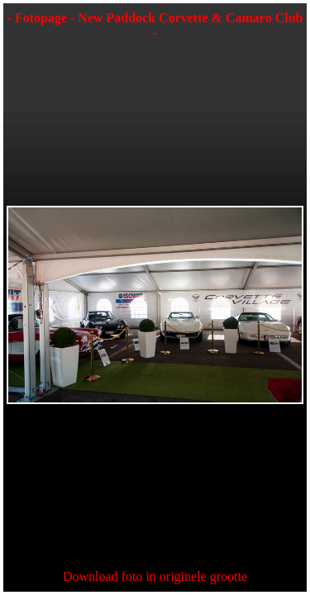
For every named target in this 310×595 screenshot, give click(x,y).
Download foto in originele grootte (155, 576)
